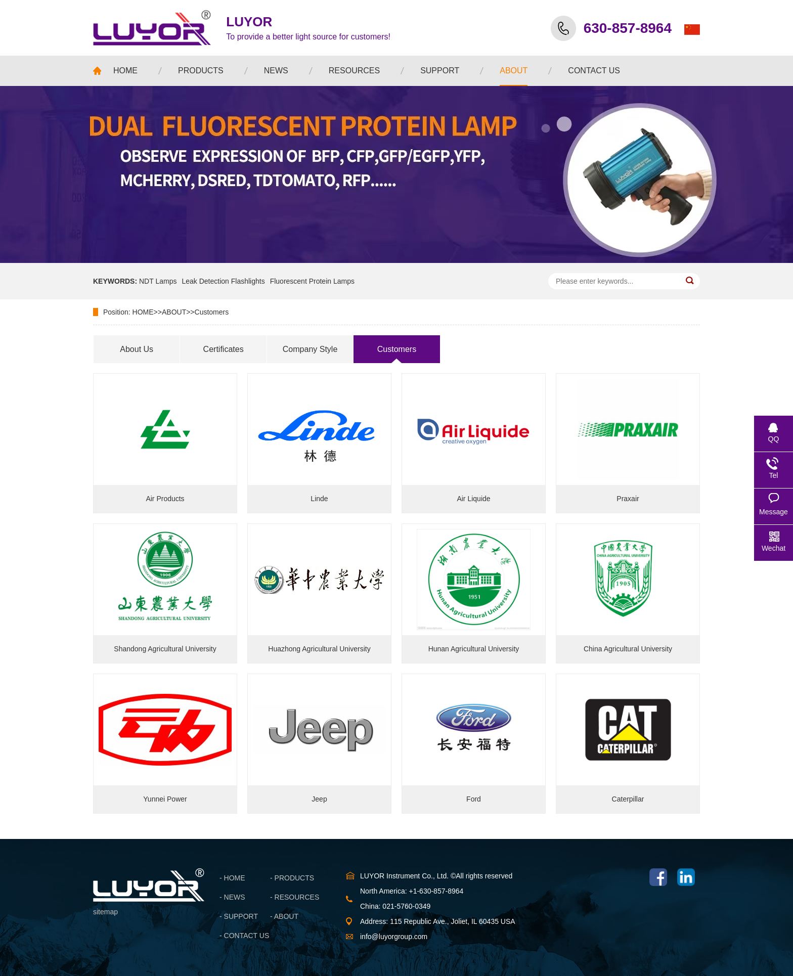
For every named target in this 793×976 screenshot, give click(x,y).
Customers (212, 312)
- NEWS (232, 897)
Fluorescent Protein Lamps (312, 281)
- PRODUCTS (292, 878)
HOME (143, 312)
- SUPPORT (238, 916)
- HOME (232, 878)
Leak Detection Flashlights (223, 281)
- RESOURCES (294, 897)
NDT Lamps (158, 281)
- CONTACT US (244, 935)
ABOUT (174, 312)
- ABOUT (284, 916)
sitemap (105, 912)
